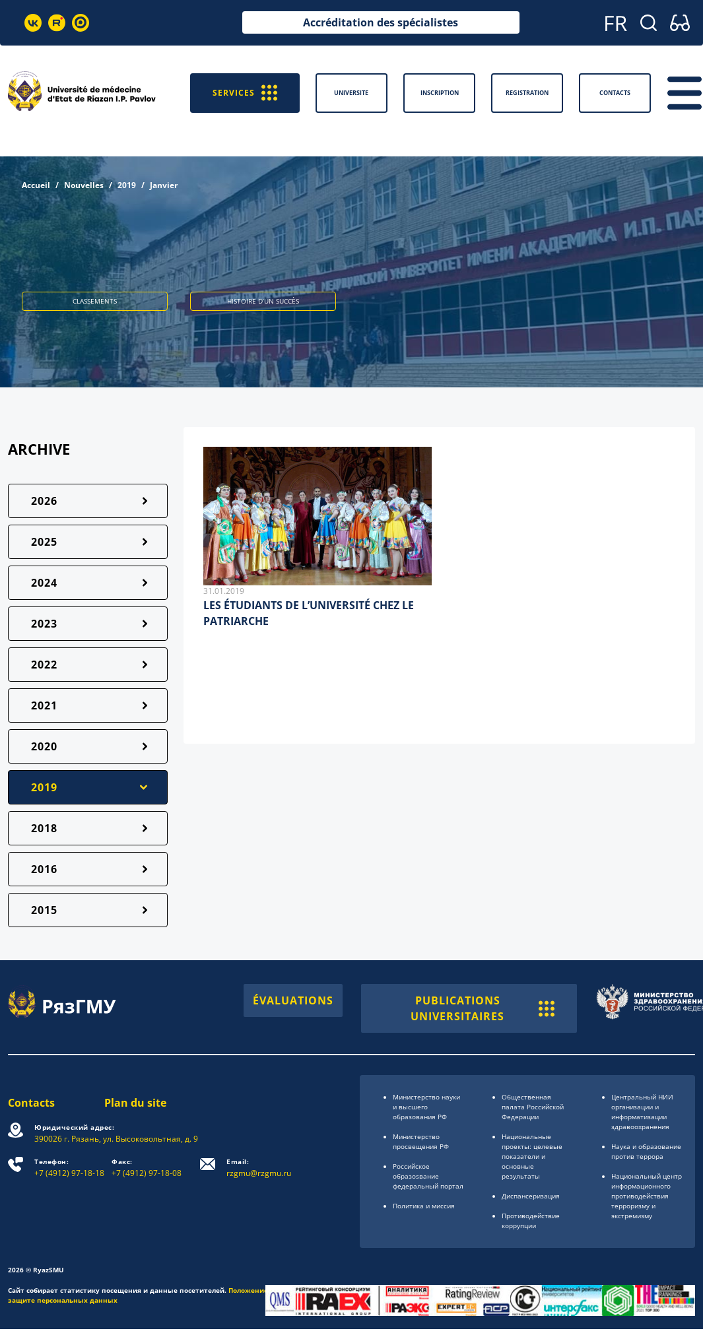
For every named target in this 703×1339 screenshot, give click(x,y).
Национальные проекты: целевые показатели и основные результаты (532, 1156)
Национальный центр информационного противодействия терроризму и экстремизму (646, 1195)
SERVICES (245, 92)
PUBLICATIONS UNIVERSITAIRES (482, 1008)
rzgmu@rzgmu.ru (258, 1168)
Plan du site (135, 1102)
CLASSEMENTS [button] (95, 301)
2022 (44, 664)
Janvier (164, 185)
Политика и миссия (424, 1205)
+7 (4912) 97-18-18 (69, 1168)
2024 (44, 582)
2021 (44, 705)
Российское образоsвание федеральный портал (428, 1176)
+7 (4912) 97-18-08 (147, 1168)
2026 (44, 501)
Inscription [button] (439, 92)
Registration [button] (527, 92)
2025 (44, 542)
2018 (44, 828)
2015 (44, 910)
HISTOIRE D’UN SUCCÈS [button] (263, 301)
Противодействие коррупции (531, 1220)
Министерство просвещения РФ (421, 1141)
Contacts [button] (614, 92)
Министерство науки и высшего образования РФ (426, 1106)
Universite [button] (351, 92)
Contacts (31, 1102)
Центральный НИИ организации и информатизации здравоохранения (642, 1111)
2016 (44, 869)
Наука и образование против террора (646, 1151)
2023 (44, 623)
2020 (44, 746)
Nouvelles (84, 185)
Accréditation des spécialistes (380, 22)
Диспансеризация (531, 1195)
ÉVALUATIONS (293, 1000)
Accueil (36, 185)
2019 (126, 185)
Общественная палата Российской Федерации (533, 1106)
